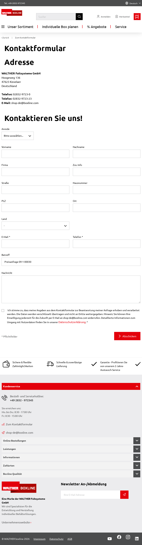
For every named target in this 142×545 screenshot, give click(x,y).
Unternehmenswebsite (16, 522)
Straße (5, 182)
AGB (69, 538)
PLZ (4, 200)
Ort (75, 200)
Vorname (6, 146)
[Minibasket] (137, 16)
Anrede (6, 128)
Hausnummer (80, 182)
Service (120, 26)
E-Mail (5, 236)
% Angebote (96, 26)
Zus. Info (77, 164)
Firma (5, 164)
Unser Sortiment (17, 26)
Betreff (6, 254)
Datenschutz (56, 538)
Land (4, 218)
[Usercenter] (104, 16)
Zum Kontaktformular (17, 424)
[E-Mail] (90, 495)
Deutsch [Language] (133, 3)
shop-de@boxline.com (17, 432)
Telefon (77, 236)
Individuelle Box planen (60, 26)
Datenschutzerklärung (72, 322)
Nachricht (7, 272)
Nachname (78, 146)
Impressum (39, 538)
